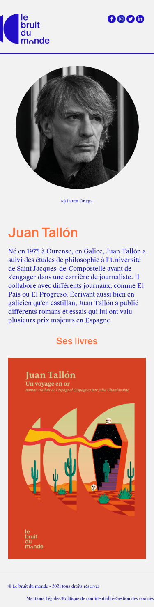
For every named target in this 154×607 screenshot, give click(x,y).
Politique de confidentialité (88, 598)
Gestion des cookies (134, 598)
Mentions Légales (43, 598)
